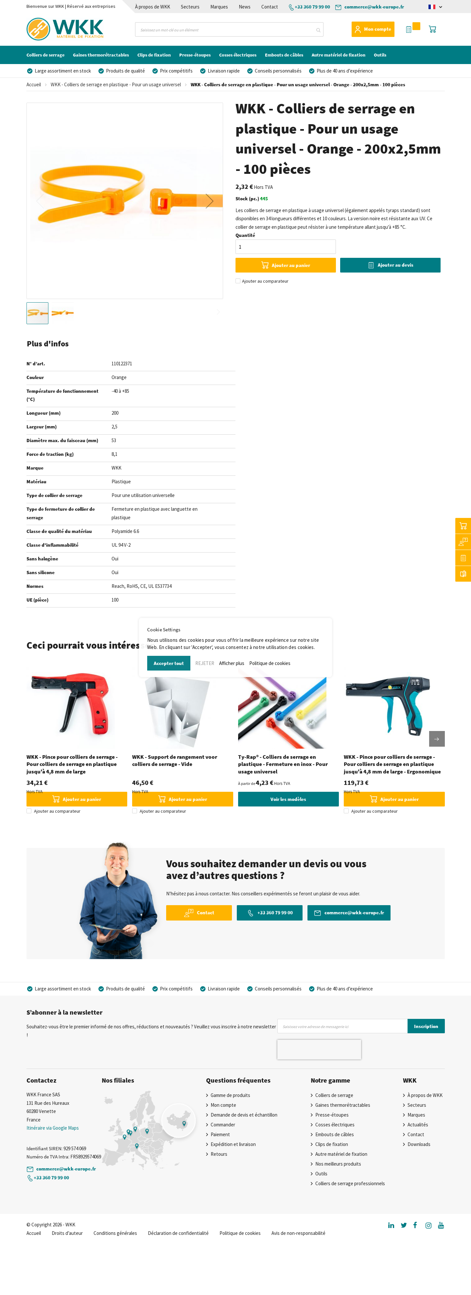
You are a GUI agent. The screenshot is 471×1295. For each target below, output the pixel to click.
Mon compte (377, 29)
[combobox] (229, 29)
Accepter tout (169, 663)
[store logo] (53, 29)
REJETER (204, 663)
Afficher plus (231, 663)
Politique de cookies (269, 663)
